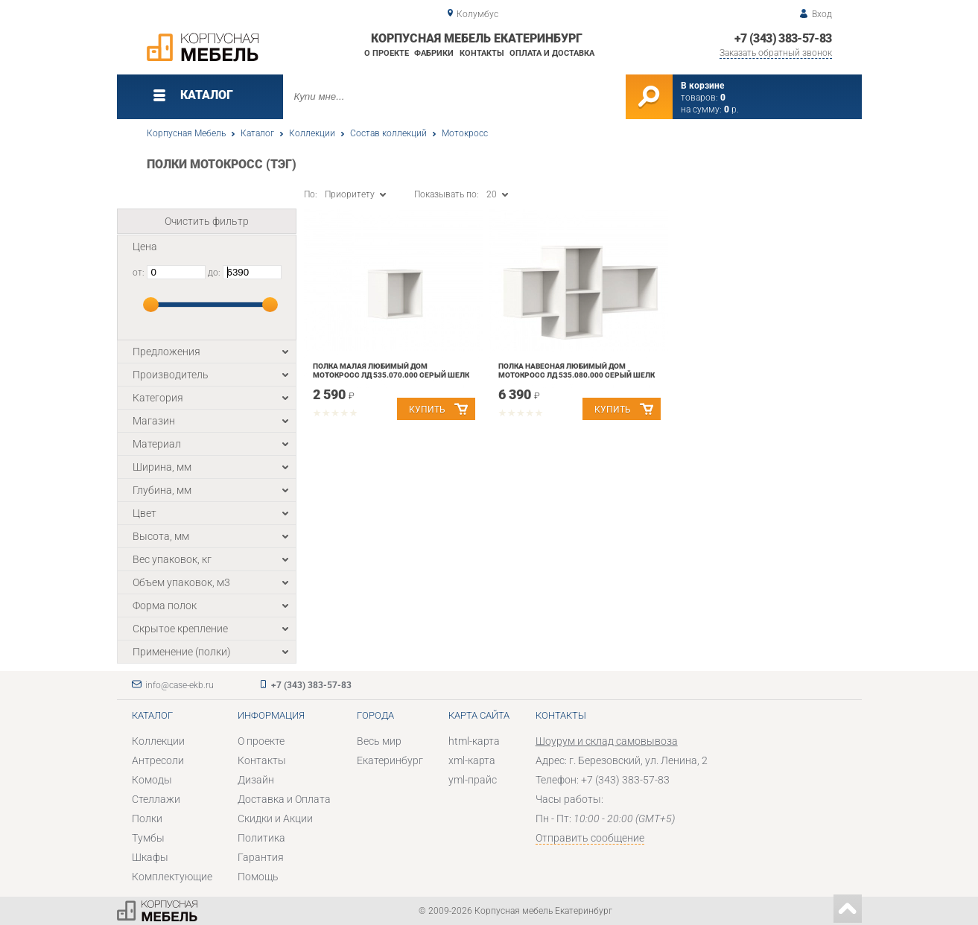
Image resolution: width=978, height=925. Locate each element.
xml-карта (471, 760)
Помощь (258, 877)
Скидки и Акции (275, 818)
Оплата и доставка (551, 53)
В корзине (702, 85)
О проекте (386, 53)
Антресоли (158, 760)
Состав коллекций (388, 133)
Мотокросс (465, 133)
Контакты (482, 53)
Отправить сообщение (590, 838)
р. (731, 109)
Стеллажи (156, 799)
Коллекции (312, 133)
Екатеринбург (390, 760)
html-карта (474, 741)
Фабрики (434, 53)
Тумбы (148, 838)
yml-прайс (472, 780)
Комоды (152, 780)
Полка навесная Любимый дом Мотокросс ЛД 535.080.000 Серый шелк (576, 370)
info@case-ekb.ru (179, 685)
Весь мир (379, 741)
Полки (147, 818)
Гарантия (261, 857)
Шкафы (150, 857)
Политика (261, 838)
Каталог (257, 133)
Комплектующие (172, 877)
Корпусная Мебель (186, 133)
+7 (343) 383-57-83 (782, 38)
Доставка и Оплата (284, 799)
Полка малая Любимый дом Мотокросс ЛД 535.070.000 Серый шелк (391, 370)
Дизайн (256, 780)
